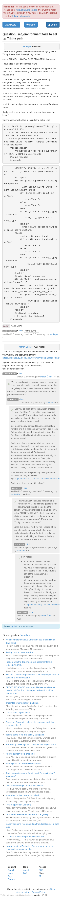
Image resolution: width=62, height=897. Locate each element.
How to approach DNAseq (18, 804)
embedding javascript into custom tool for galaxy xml (31, 744)
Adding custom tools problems (20, 754)
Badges (11, 879)
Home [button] (30, 24)
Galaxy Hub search (20, 16)
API (40, 876)
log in (13, 626)
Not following (31, 331)
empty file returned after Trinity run (22, 703)
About (26, 870)
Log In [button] (52, 24)
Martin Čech (25, 347)
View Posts (11, 24)
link (20, 331)
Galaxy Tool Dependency (18, 712)
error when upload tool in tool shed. (22, 795)
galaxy (6, 326)
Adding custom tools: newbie (19, 652)
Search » (25, 635)
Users (10, 873)
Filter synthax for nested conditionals (23, 763)
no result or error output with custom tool (25, 836)
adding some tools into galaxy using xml (25, 734)
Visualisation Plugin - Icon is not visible (24, 785)
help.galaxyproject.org (26, 10)
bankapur (26, 46)
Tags (10, 876)
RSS (41, 870)
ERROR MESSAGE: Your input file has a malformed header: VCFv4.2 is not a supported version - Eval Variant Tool (31, 690)
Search (11, 870)
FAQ (25, 873)
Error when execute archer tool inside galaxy (27, 814)
